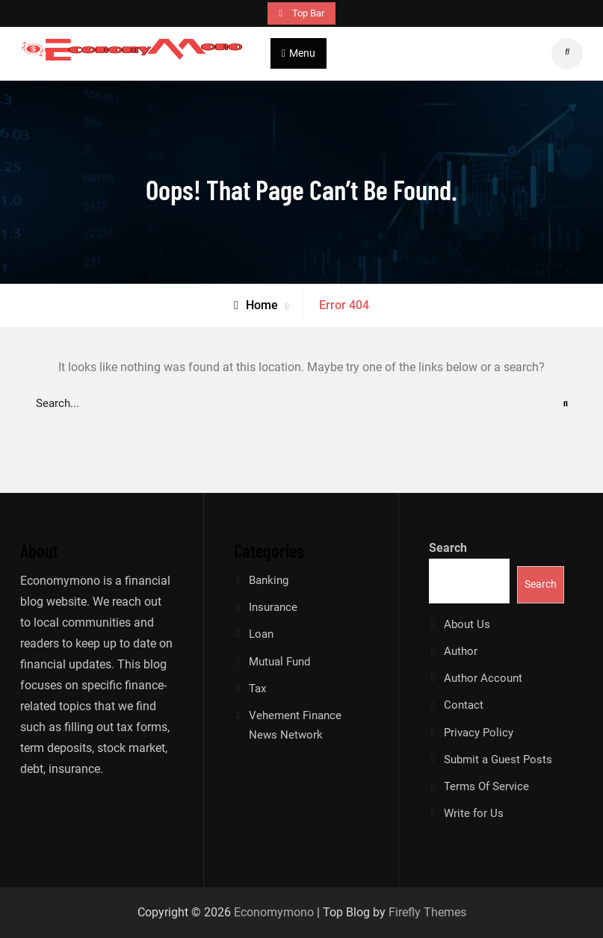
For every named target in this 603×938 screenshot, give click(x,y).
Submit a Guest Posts (498, 759)
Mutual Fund (279, 661)
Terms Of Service (486, 786)
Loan (261, 634)
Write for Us (474, 813)
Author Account (483, 678)
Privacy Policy (478, 732)
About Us (467, 624)
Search (448, 548)
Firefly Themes (427, 912)
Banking (268, 580)
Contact (463, 705)
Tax (257, 688)
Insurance (273, 607)
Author (460, 651)
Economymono (274, 912)
